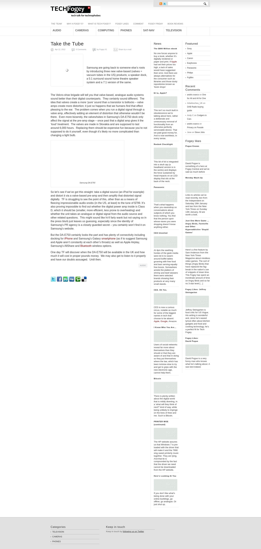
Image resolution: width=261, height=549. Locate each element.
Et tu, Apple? (160, 93)
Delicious (84, 279)
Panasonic (159, 187)
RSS (160, 3)
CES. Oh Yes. (160, 290)
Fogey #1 (103, 49)
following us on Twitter (133, 531)
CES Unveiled (160, 233)
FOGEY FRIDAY (155, 24)
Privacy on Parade (195, 127)
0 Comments (81, 49)
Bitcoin (157, 379)
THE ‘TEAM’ (56, 24)
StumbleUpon (66, 279)
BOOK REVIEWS (175, 24)
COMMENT (138, 24)
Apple (189, 53)
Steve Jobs (200, 132)
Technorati (78, 279)
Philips (190, 73)
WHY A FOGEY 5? (75, 24)
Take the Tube (67, 43)
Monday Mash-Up (194, 178)
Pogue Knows (192, 146)
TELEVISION (58, 532)
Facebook (60, 279)
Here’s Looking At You (165, 476)
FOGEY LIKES (122, 24)
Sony (189, 48)
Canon (190, 58)
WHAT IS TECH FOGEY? (99, 24)
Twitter (164, 3)
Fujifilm (190, 77)
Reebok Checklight (163, 144)
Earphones (192, 63)
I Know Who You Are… (165, 327)
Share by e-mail (125, 49)
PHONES (56, 541)
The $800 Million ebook (165, 49)
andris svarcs (193, 95)
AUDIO (143, 265)
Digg (72, 279)
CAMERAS (57, 537)
